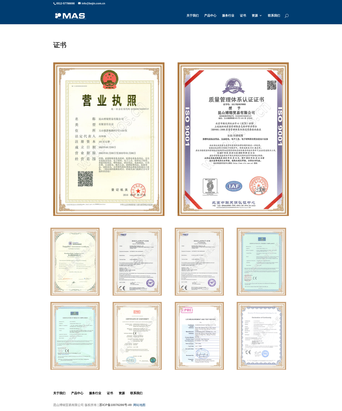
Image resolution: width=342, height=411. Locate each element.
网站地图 (139, 405)
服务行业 (228, 15)
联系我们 (274, 15)
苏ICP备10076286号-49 (115, 405)
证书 (243, 15)
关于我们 (192, 15)
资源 (255, 15)
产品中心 (210, 15)
